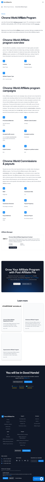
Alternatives (8, 428)
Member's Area (22, 421)
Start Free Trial (17, 283)
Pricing (8, 419)
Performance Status (22, 425)
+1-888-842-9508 (7, 461)
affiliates (20, 173)
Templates (8, 436)
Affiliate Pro (26, 378)
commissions (6, 173)
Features (8, 421)
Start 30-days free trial (17, 381)
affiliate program (18, 22)
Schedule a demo (27, 283)
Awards (37, 421)
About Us (37, 418)
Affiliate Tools (22, 445)
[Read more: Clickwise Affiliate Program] (33, 317)
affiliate (18, 30)
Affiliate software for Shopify (22, 434)
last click (21, 110)
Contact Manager (12, 247)
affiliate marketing (24, 279)
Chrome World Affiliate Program (21, 6)
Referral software (22, 442)
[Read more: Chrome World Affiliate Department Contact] (11, 317)
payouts (37, 24)
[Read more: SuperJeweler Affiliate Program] (11, 346)
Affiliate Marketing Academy (8, 439)
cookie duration (31, 108)
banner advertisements (11, 137)
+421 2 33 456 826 (7, 458)
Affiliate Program (37, 425)
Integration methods (8, 424)
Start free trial (18, 450)
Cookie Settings (18, 478)
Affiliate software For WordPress (23, 440)
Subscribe (41, 460)
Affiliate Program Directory (9, 6)
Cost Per (22, 54)
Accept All (5, 478)
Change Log (22, 423)
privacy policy (8, 475)
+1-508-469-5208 (7, 463)
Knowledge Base (22, 418)
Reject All (11, 478)
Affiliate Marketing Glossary (8, 441)
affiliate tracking (29, 276)
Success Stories (37, 423)
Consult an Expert (26, 450)
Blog (8, 434)
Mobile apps (8, 426)
